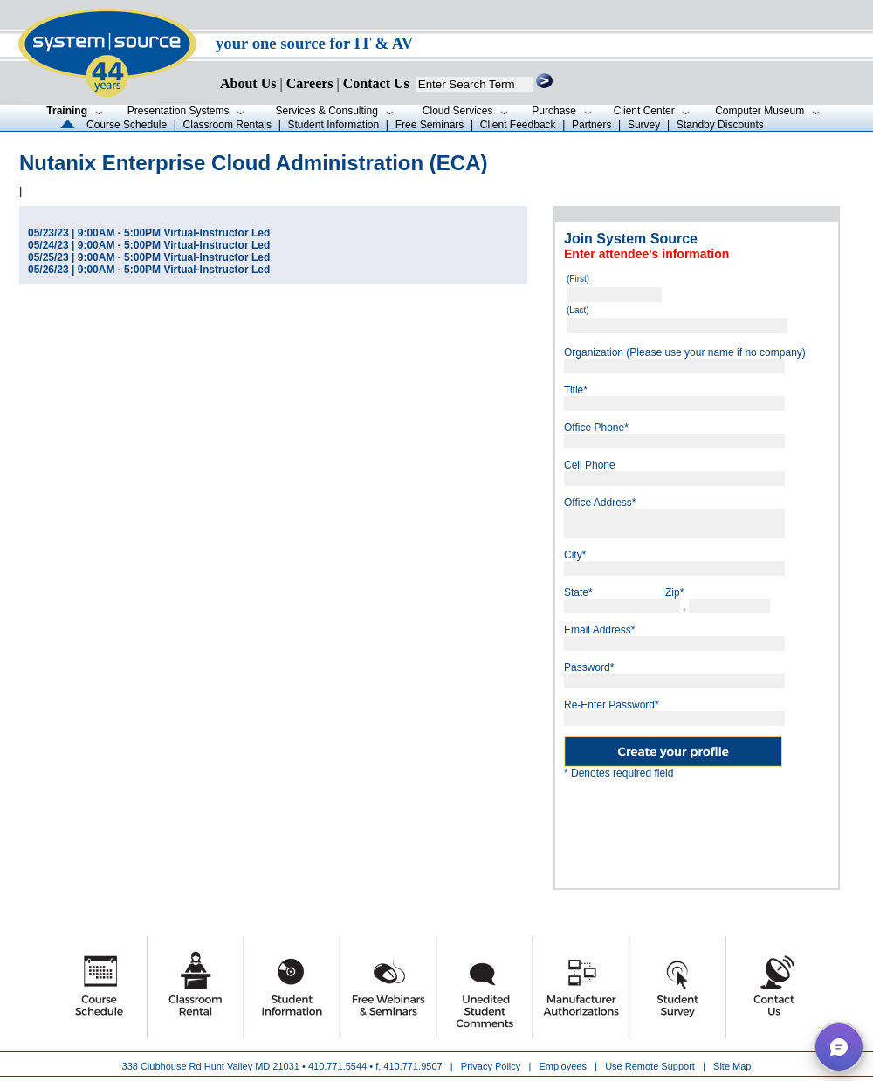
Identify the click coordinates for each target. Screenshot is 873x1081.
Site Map (732, 1066)
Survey (644, 125)
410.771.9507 (412, 1066)
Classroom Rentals (227, 125)
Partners (591, 125)
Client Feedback (518, 125)
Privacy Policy (492, 1066)
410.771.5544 (337, 1066)
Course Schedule (126, 125)
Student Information (333, 125)
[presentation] (696, 827)
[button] (839, 1047)
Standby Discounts (720, 125)
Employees (563, 1066)
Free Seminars (429, 125)
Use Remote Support (650, 1066)
